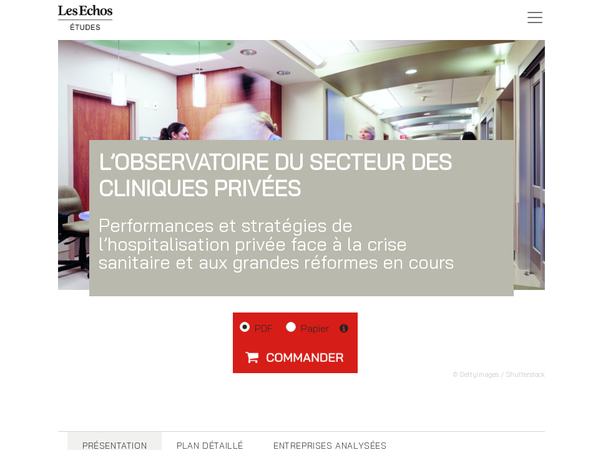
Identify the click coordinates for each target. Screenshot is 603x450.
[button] (295, 356)
